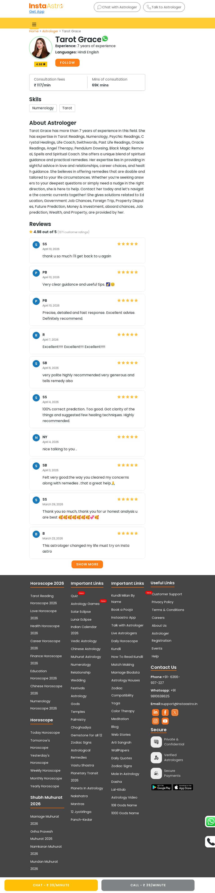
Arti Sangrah (121, 742)
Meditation (120, 719)
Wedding (78, 680)
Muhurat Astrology (86, 656)
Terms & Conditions (168, 610)
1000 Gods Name (125, 813)
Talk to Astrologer (164, 7)
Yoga (115, 703)
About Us (159, 625)
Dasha (116, 781)
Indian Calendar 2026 (84, 630)
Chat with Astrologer (117, 7)
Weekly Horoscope (45, 770)
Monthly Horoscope (46, 778)
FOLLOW (67, 62)
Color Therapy (122, 711)
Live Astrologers (124, 633)
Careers (158, 617)
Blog (115, 726)
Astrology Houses (125, 680)
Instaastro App (123, 617)
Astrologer (50, 31)
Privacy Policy (162, 602)
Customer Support (167, 594)
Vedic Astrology (84, 641)
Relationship (81, 672)
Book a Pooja (122, 609)
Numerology (81, 664)
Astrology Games (85, 603)
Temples (78, 711)
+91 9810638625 (163, 693)
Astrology (79, 696)
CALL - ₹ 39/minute (148, 885)
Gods (75, 704)
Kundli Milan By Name (128, 598)
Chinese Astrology (86, 649)
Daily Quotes (121, 758)
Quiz (74, 595)
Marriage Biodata (125, 672)
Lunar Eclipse (81, 619)
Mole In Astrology (125, 774)
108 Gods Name (124, 805)
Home (34, 31)
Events (157, 648)
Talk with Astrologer (127, 625)
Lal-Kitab (118, 789)
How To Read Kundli (127, 656)
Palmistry (78, 719)
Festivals (78, 688)
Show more (87, 564)
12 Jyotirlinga (81, 812)
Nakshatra (79, 796)
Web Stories (121, 734)
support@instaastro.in (179, 704)
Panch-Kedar (81, 819)
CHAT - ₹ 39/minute (51, 885)
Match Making (122, 664)
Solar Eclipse (81, 611)
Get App (36, 11)
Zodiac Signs (121, 766)
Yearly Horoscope (44, 786)
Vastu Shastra (82, 765)
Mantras (77, 804)
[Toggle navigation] (34, 24)
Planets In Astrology (87, 788)
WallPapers (120, 750)
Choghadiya (81, 727)
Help (155, 656)
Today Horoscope (45, 732)
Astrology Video (124, 797)
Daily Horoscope (124, 641)
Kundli (116, 649)
